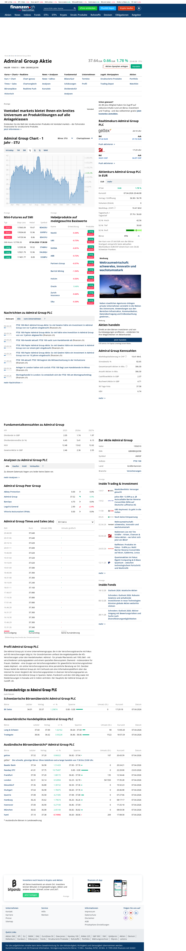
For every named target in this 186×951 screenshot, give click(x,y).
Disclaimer (89, 918)
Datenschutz (90, 915)
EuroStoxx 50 (47, 936)
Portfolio (134, 78)
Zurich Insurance (55, 294)
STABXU (43, 247)
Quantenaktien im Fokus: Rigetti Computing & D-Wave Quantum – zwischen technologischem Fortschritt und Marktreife (128, 562)
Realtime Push (29, 88)
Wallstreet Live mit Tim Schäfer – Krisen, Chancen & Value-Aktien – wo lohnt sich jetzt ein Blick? (128, 536)
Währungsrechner (100, 939)
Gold (90, 2)
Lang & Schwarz (11, 730)
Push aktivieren (107, 144)
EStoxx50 (75, 2)
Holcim (54, 278)
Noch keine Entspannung (126, 517)
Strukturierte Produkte (111, 78)
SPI (19, 2)
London (7, 780)
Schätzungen (70, 83)
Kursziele (46, 88)
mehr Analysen (11, 477)
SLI (24, 936)
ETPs (54, 15)
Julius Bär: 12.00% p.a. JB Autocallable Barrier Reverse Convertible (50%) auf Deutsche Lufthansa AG (128, 500)
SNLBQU (43, 252)
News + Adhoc (48, 78)
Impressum (90, 912)
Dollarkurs (10, 939)
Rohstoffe (96, 15)
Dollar (119, 2)
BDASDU (43, 227)
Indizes (27, 15)
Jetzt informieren (12, 129)
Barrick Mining (57, 271)
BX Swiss (8, 709)
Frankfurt (8, 775)
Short (90, 234)
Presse (9, 918)
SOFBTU (43, 232)
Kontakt (9, 912)
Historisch (9, 93)
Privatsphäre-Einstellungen (97, 925)
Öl (132, 2)
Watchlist (134, 83)
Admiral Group (10, 496)
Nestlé (54, 233)
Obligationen (122, 15)
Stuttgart (8, 790)
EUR (102, 181)
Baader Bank (10, 765)
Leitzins (123, 939)
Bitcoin (103, 2)
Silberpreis (33, 939)
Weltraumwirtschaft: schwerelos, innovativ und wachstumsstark (127, 524)
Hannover (8, 805)
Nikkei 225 (85, 936)
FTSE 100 (137, 461)
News (17, 15)
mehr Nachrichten (13, 382)
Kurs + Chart (10, 78)
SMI (6, 2)
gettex (7, 755)
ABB (52, 255)
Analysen (46, 83)
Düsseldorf (9, 785)
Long (91, 231)
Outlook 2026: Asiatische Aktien (122, 590)
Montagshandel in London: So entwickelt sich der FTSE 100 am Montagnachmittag (53, 375)
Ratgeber (136, 15)
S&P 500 (96, 936)
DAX (46, 2)
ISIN (23, 68)
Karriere (9, 915)
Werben (45, 915)
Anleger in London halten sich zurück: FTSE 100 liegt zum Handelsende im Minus (53, 367)
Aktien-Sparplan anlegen (116, 66)
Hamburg (8, 800)
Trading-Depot (107, 83)
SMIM (30, 936)
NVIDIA (54, 248)
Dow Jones (60, 936)
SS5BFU (43, 257)
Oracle (54, 286)
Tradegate (8, 734)
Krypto (63, 15)
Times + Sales (10, 83)
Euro (60, 2)
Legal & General (11, 506)
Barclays (8, 501)
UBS (52, 240)
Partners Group (58, 263)
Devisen (108, 15)
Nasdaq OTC (9, 770)
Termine (86, 78)
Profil (84, 83)
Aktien (8, 15)
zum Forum (9, 694)
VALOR (7, 68)
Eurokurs (21, 939)
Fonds (37, 15)
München (8, 809)
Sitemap (9, 922)
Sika (52, 301)
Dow (32, 2)
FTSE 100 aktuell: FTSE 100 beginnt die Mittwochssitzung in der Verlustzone (50, 360)
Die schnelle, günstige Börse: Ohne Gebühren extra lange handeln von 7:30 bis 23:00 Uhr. (49, 760)
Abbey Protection (12, 491)
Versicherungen (134, 471)
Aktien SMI (10, 936)
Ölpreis (114, 939)
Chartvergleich (30, 83)
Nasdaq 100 (73, 936)
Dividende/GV (70, 88)
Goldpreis (112, 936)
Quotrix (7, 795)
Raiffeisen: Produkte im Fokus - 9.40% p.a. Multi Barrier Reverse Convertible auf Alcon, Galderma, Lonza (127, 548)
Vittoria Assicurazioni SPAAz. (17, 511)
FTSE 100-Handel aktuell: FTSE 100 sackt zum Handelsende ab (44, 340)
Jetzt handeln (120, 340)
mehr (109, 181)
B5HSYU (43, 237)
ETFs (46, 15)
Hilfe (43, 912)
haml (6, 814)
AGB (87, 922)
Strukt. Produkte (78, 15)
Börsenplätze (10, 88)
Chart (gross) (29, 78)
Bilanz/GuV (69, 78)
